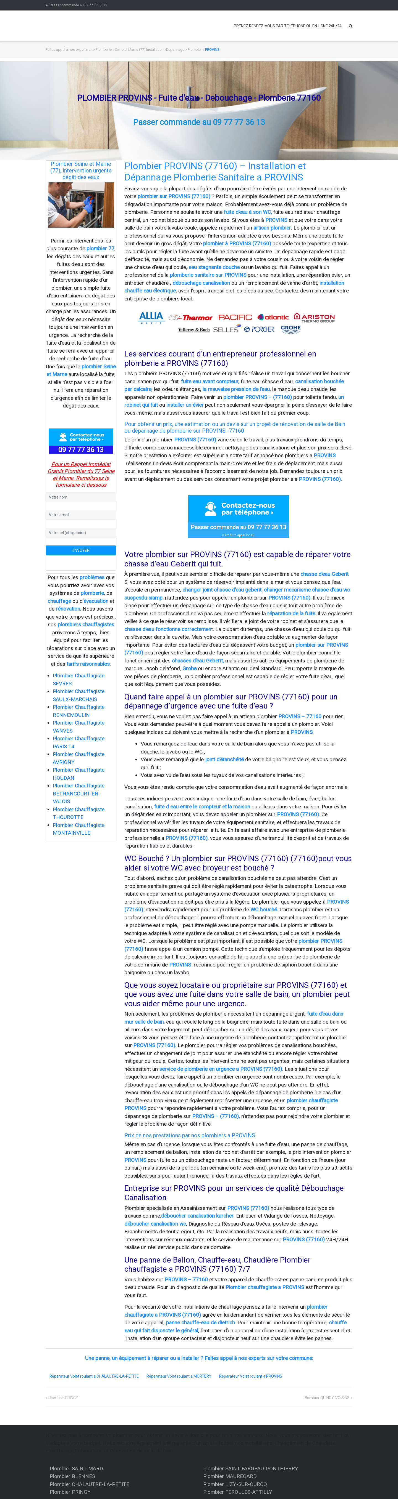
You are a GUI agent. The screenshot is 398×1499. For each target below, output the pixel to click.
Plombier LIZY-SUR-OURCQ (235, 1484)
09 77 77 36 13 (81, 450)
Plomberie (104, 49)
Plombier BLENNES (72, 1476)
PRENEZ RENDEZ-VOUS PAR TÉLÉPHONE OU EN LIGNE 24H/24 (288, 26)
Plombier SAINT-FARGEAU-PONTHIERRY (250, 1468)
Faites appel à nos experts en (69, 49)
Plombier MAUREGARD (230, 1476)
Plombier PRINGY (63, 1398)
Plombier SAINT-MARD (76, 1468)
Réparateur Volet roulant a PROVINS (250, 1376)
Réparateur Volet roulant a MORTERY (178, 1376)
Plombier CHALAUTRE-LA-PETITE (89, 1484)
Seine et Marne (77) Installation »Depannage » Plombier (158, 49)
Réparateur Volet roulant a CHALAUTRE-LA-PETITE (94, 1376)
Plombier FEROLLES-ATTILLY (237, 1492)
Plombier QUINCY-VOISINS (327, 1398)
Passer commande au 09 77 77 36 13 (78, 5)
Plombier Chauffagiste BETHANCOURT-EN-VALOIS (78, 793)
